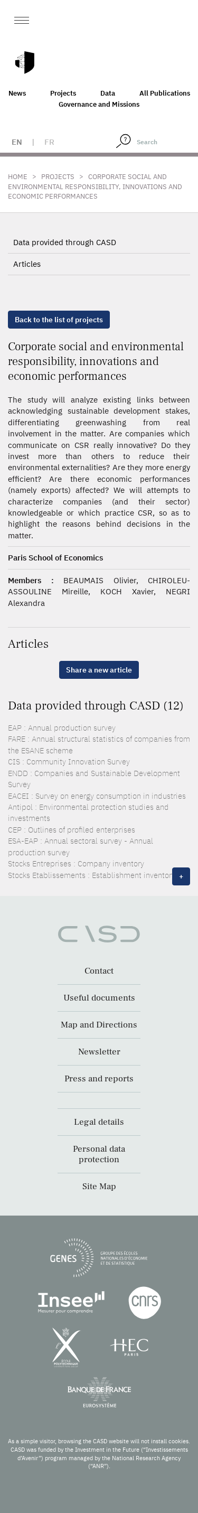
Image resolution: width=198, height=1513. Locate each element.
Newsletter (99, 1052)
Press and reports (99, 1079)
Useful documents (99, 998)
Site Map (99, 1186)
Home (17, 176)
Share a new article (99, 670)
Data (107, 93)
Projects (63, 93)
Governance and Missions (99, 104)
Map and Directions (99, 1025)
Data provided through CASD (64, 242)
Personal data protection (99, 1154)
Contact (99, 971)
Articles (27, 264)
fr (49, 142)
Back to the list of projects (59, 319)
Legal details (99, 1122)
